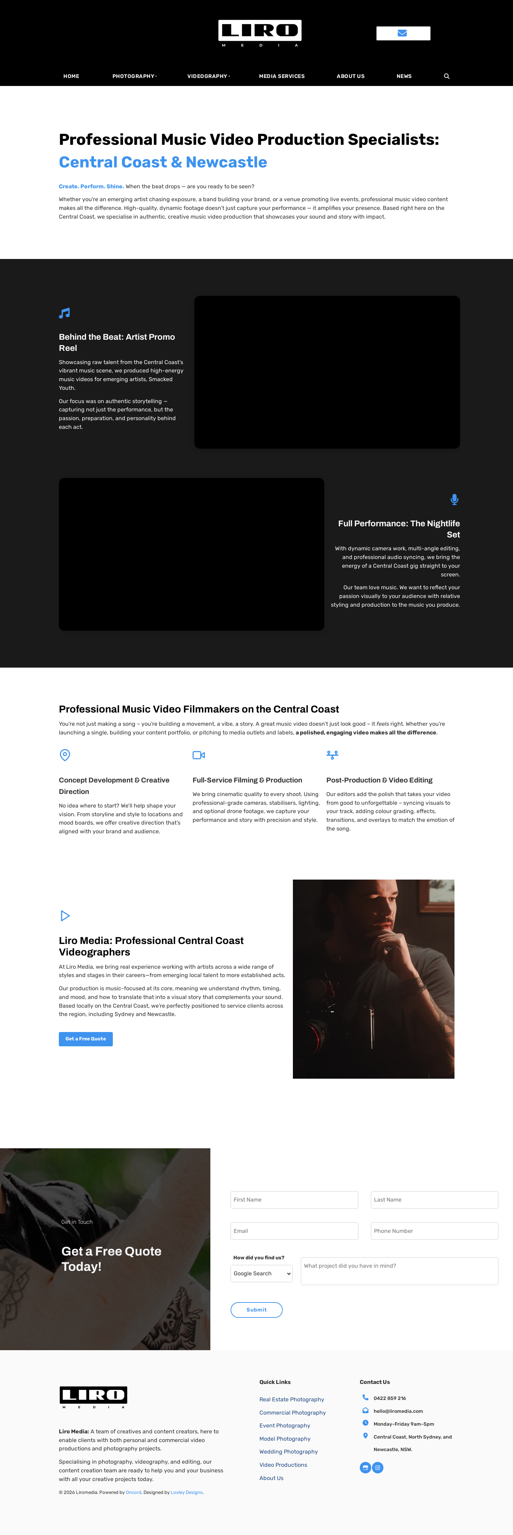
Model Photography (285, 1438)
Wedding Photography (288, 1451)
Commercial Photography (292, 1412)
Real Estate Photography (291, 1399)
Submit (257, 1310)
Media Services (282, 76)
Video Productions (283, 1465)
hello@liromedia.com (398, 1411)
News (404, 76)
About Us (351, 76)
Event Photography (284, 1425)
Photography (133, 76)
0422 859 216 (390, 1398)
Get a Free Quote (80, 1036)
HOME (71, 76)
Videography (207, 76)
